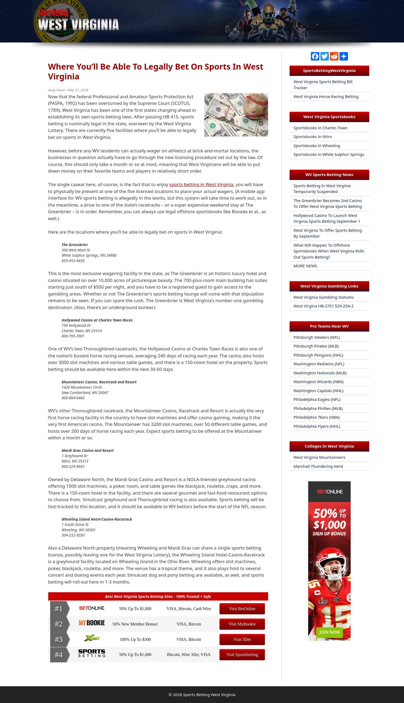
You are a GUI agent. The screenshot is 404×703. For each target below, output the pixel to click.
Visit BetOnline (242, 608)
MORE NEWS (305, 265)
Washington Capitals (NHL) (318, 390)
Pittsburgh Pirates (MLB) (316, 346)
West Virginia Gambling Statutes (324, 297)
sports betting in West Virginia (201, 184)
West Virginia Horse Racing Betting (326, 96)
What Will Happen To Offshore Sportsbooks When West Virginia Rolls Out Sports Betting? (329, 251)
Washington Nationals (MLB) (320, 372)
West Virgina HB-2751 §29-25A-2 (324, 305)
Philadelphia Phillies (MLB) (318, 408)
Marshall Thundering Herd (318, 466)
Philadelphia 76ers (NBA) (316, 417)
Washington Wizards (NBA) (318, 381)
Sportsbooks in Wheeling (317, 145)
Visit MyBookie (242, 624)
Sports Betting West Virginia (209, 694)
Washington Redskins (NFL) (319, 363)
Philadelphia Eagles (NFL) (317, 399)
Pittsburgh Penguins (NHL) (318, 355)
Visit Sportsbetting (242, 654)
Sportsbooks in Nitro (313, 136)
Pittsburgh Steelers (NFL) (317, 337)
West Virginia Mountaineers (319, 457)
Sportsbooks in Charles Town (320, 127)
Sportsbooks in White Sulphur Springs (329, 154)
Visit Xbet (242, 639)
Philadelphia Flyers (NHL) (317, 426)
